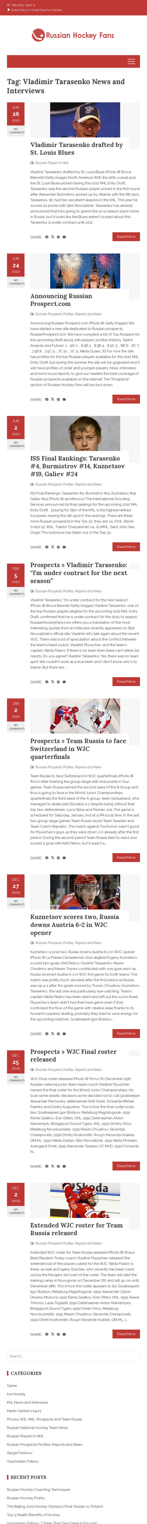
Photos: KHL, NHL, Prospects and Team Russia (44, 1419)
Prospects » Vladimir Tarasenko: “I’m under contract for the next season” (78, 573)
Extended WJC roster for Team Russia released (76, 1229)
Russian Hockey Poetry (26, 1498)
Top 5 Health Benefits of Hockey (33, 1515)
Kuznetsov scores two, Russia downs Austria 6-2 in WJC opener (74, 925)
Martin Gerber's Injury (24, 1411)
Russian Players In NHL (52, 163)
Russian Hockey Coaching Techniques (38, 1490)
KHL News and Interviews (27, 1402)
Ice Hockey (16, 1394)
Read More (126, 237)
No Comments (16, 131)
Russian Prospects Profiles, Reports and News (68, 314)
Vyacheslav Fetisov (23, 1461)
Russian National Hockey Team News (37, 1428)
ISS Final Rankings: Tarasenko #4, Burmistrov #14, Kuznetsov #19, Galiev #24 (77, 466)
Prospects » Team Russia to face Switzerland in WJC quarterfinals (78, 749)
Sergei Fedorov (19, 1453)
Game (12, 1386)
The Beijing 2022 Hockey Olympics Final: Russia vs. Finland (55, 1506)
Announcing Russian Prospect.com (61, 300)
